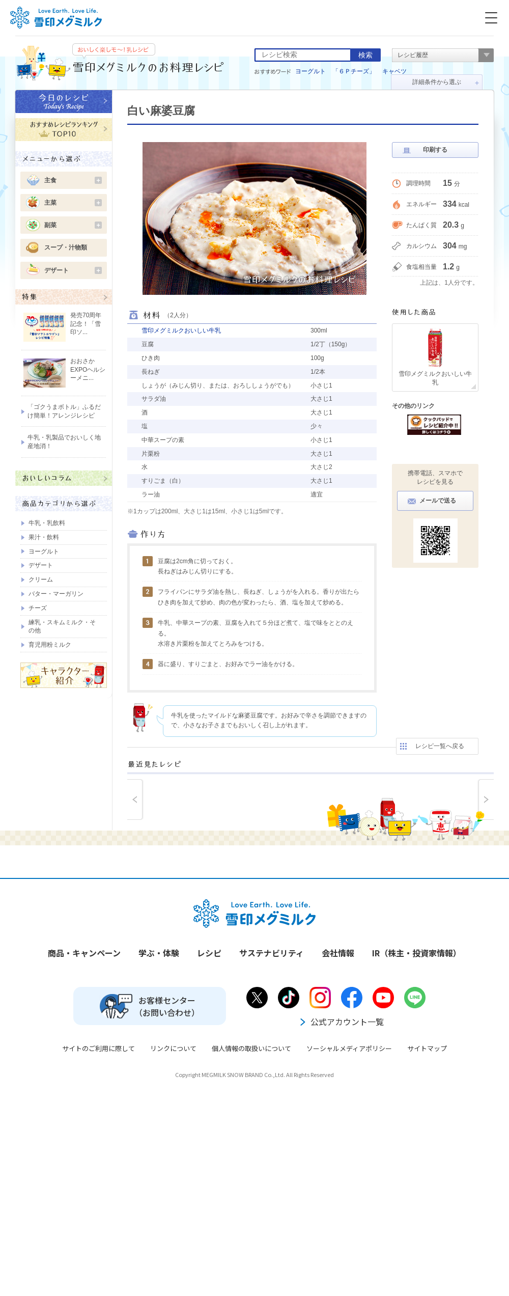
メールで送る (437, 500)
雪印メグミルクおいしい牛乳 (181, 330)
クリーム (41, 579)
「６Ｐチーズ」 (353, 71)
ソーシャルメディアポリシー (349, 1048)
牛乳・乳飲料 (47, 523)
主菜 (73, 202)
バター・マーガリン (56, 593)
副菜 (73, 225)
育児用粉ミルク (50, 644)
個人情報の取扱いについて (251, 1048)
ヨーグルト (310, 71)
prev (135, 799)
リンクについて (173, 1048)
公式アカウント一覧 (341, 1021)
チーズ (38, 608)
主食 (73, 180)
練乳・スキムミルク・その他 (62, 627)
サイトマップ (427, 1048)
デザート (73, 270)
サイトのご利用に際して (98, 1048)
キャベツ (394, 71)
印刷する (435, 149)
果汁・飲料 (44, 537)
